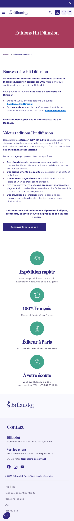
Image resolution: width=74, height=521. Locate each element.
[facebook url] (9, 467)
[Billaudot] (19, 12)
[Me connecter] (57, 12)
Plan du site (11, 510)
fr (7, 487)
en (13, 487)
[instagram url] (15, 467)
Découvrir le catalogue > (24, 227)
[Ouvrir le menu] (3, 12)
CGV (7, 504)
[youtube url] (22, 467)
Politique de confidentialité (20, 492)
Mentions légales (14, 498)
